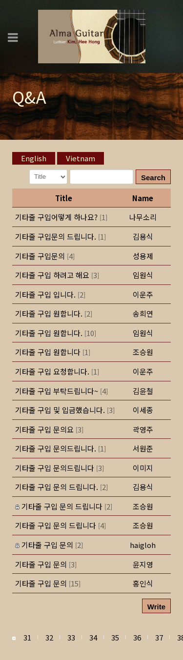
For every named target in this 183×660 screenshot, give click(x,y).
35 (115, 637)
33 (71, 637)
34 (93, 637)
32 (49, 637)
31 (27, 637)
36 (137, 637)
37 (159, 637)
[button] (143, 487)
